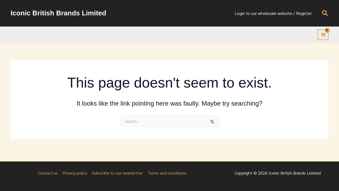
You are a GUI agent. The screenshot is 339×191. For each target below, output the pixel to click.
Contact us (49, 173)
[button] (325, 13)
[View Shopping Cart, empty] (323, 34)
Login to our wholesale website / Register (274, 13)
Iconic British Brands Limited (58, 13)
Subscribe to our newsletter (117, 173)
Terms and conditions (166, 173)
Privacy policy (75, 173)
